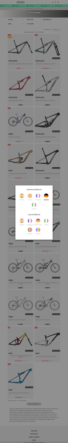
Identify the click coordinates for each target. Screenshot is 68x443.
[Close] (50, 187)
